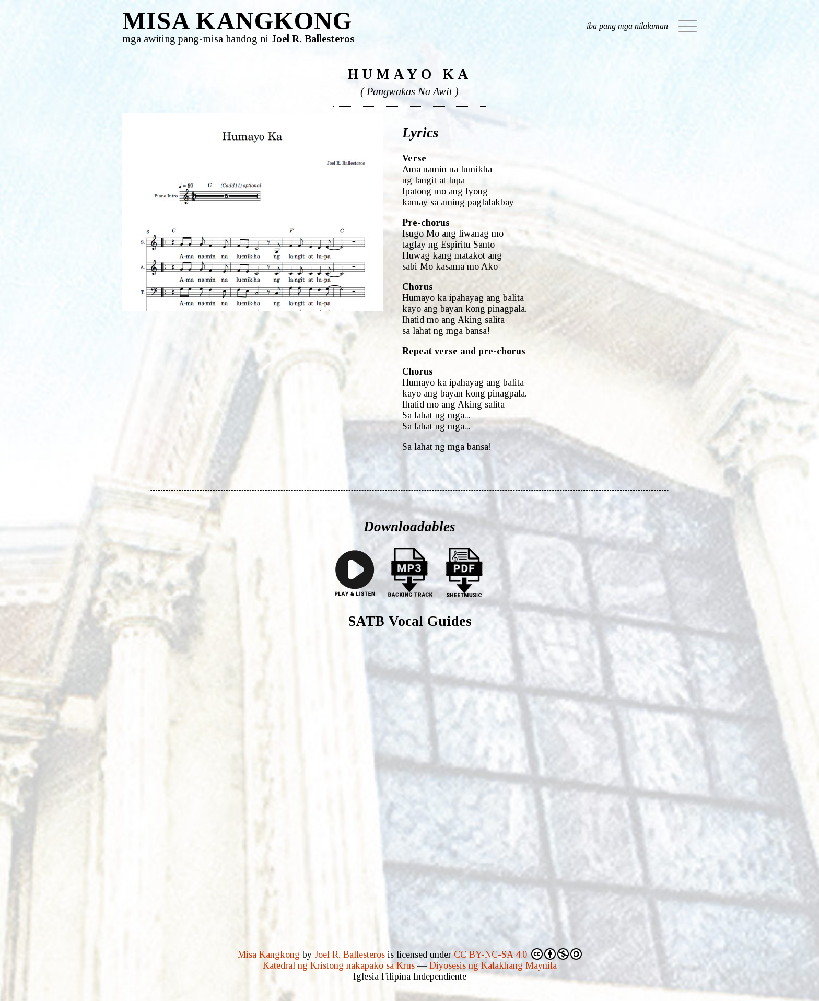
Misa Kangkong (269, 954)
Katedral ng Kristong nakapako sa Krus (339, 965)
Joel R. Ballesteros (349, 954)
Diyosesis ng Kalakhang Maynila (493, 965)
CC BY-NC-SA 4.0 (518, 954)
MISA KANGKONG (237, 20)
